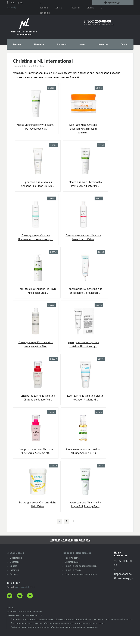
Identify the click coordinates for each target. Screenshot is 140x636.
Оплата (90, 7)
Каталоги (62, 44)
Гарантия (75, 7)
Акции (82, 44)
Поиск (124, 44)
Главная (17, 44)
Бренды (28, 66)
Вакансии (103, 44)
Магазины (39, 44)
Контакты (59, 7)
